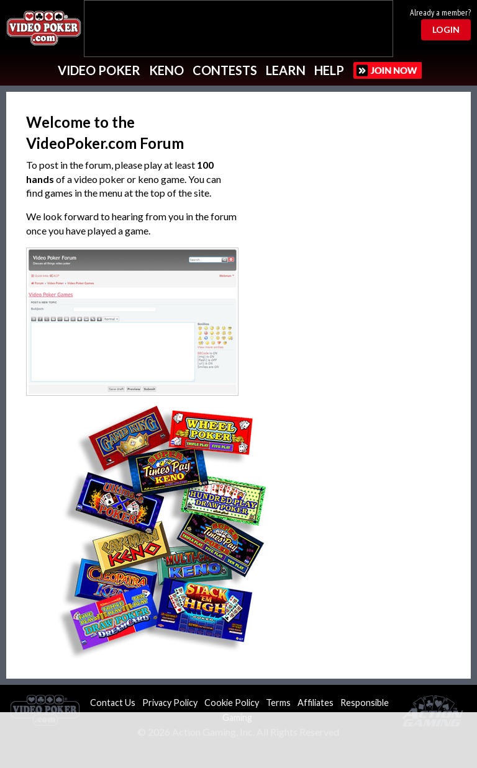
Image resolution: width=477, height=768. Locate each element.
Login (446, 29)
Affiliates (316, 702)
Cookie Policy (231, 702)
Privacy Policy (170, 702)
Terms (278, 702)
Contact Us (112, 702)
